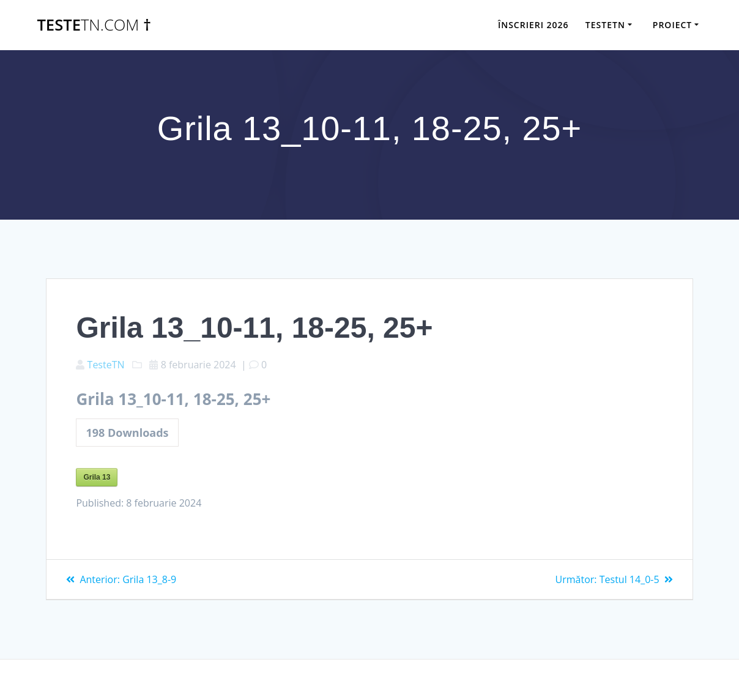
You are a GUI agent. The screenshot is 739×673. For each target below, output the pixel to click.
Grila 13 (96, 477)
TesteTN (106, 364)
